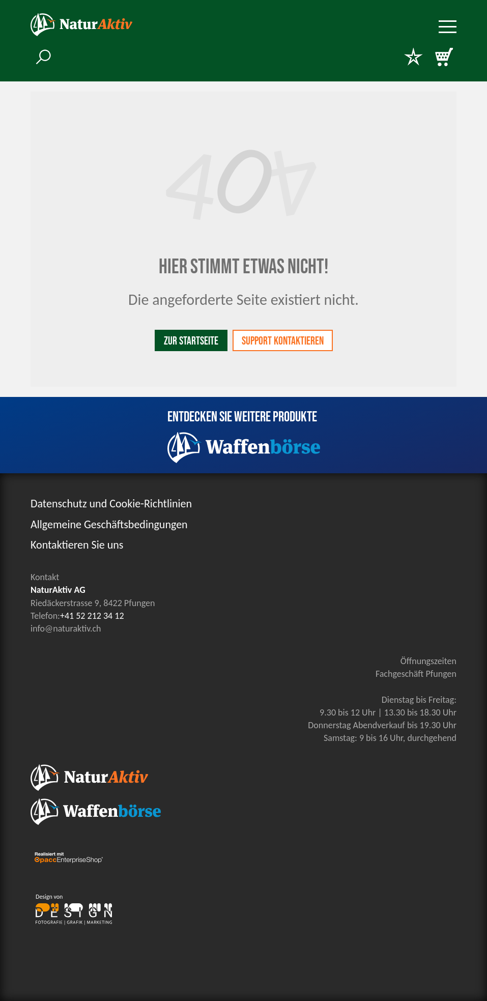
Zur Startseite (191, 341)
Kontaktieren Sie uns (77, 545)
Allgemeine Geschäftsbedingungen (109, 524)
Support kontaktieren (283, 341)
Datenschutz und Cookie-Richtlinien (111, 503)
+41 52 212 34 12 (92, 615)
